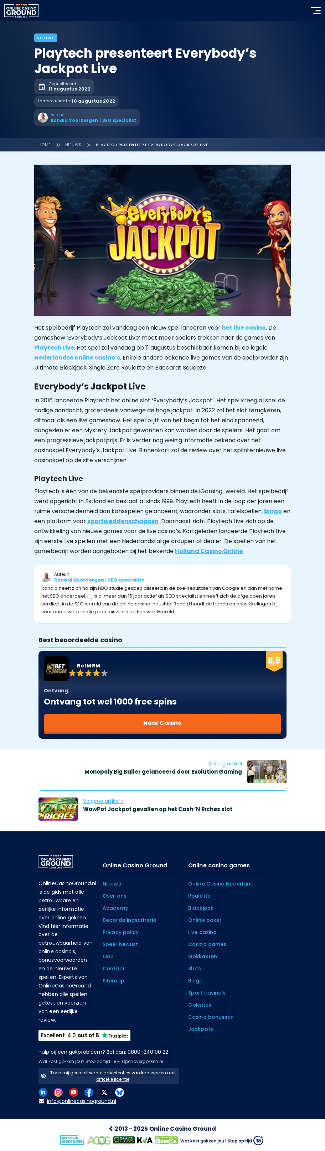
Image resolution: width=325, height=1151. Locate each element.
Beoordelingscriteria (129, 920)
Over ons (115, 895)
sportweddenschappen (123, 521)
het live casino (244, 328)
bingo (273, 511)
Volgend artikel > (103, 801)
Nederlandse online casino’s (77, 357)
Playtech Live (54, 348)
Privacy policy (121, 932)
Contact (114, 968)
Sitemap (113, 980)
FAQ (108, 956)
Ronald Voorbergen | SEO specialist (99, 580)
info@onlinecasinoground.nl (77, 1101)
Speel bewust (120, 944)
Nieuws (46, 38)
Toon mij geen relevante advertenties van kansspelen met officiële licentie (113, 1076)
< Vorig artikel (225, 763)
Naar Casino (162, 723)
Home (44, 145)
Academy (115, 908)
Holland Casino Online (209, 551)
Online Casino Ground (182, 1129)
